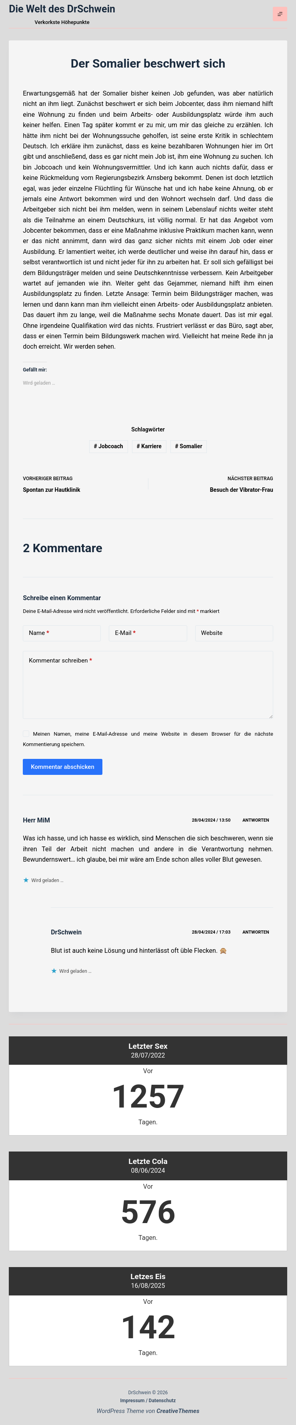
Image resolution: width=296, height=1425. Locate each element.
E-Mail (125, 633)
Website (212, 633)
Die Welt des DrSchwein (62, 9)
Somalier (188, 446)
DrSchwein (66, 932)
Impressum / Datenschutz (148, 1400)
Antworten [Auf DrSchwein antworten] (255, 932)
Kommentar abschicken (62, 766)
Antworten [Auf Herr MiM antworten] (255, 820)
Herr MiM (36, 820)
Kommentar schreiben (60, 661)
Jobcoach (108, 446)
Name (39, 633)
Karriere (148, 446)
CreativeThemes (177, 1411)
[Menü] (280, 14)
